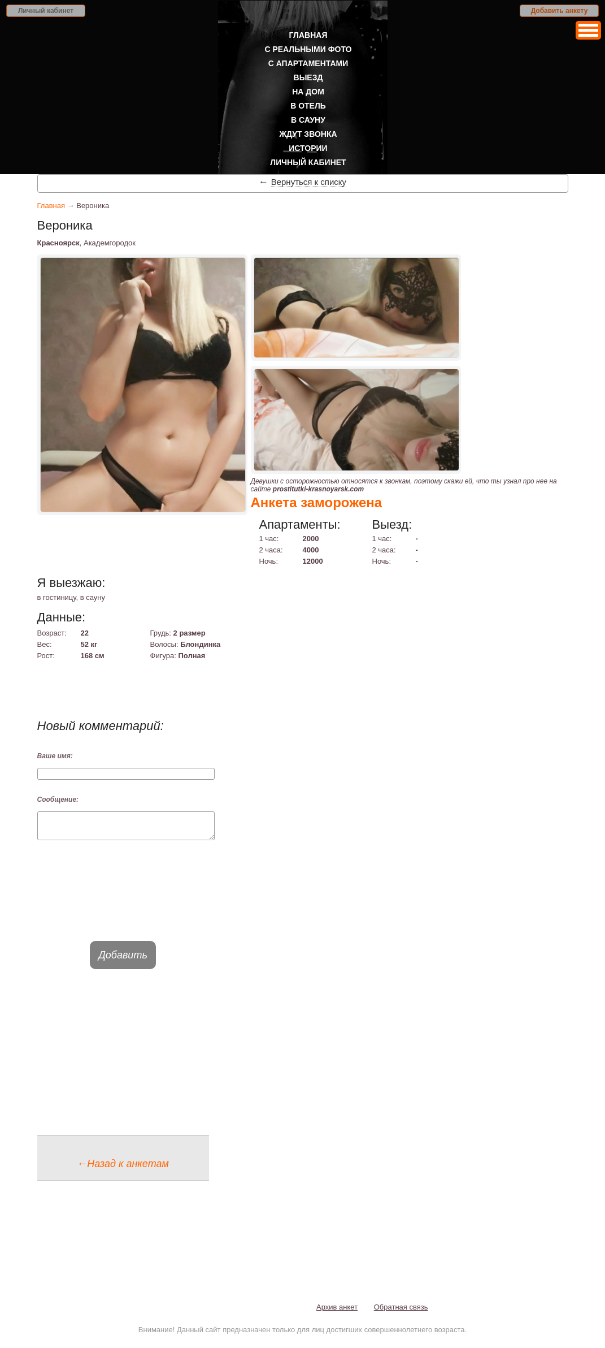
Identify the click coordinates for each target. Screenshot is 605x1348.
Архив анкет (337, 1312)
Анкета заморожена (316, 502)
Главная (308, 35)
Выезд (308, 77)
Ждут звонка (308, 134)
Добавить (122, 960)
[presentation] (123, 901)
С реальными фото (307, 49)
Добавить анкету (559, 11)
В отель (308, 105)
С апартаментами (308, 63)
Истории (308, 148)
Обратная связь (401, 1312)
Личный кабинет (45, 11)
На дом (308, 91)
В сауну (308, 119)
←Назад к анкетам (123, 1168)
